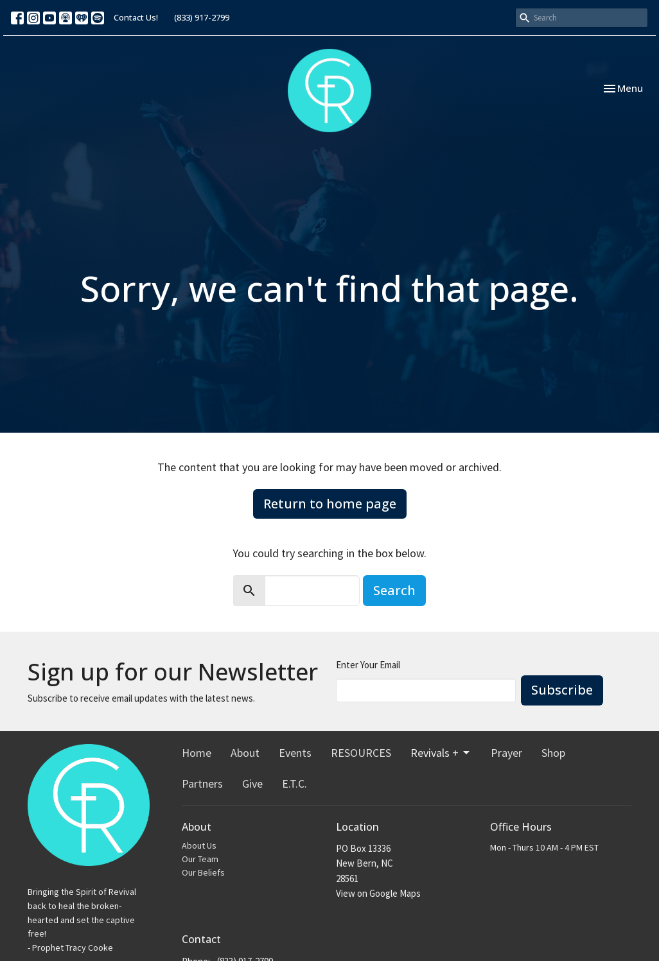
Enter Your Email (368, 665)
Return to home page (329, 503)
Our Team (200, 859)
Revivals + (440, 752)
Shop (553, 752)
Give (252, 783)
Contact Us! (136, 17)
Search (394, 590)
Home (196, 752)
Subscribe (562, 689)
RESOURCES (361, 752)
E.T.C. (294, 783)
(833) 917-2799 (201, 17)
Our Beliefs (203, 872)
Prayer (506, 752)
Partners (202, 783)
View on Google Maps (378, 893)
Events (295, 752)
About (245, 752)
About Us (199, 845)
